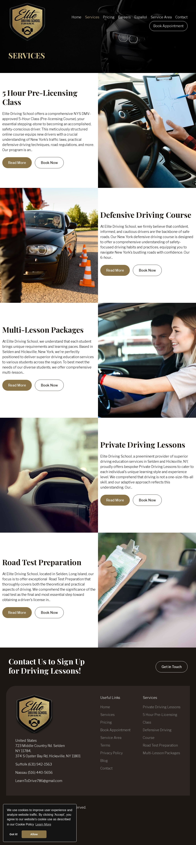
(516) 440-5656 (40, 772)
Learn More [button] (43, 824)
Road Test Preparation (41, 562)
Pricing (106, 722)
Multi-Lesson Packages (43, 329)
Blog (104, 761)
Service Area (110, 738)
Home (105, 707)
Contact (106, 768)
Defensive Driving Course (145, 215)
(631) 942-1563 (40, 764)
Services (107, 715)
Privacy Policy (111, 753)
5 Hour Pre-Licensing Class (40, 97)
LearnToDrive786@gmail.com (38, 781)
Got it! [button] (14, 834)
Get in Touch (172, 667)
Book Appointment (115, 730)
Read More (17, 163)
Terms (105, 745)
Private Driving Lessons (142, 444)
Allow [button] (34, 834)
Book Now (49, 163)
